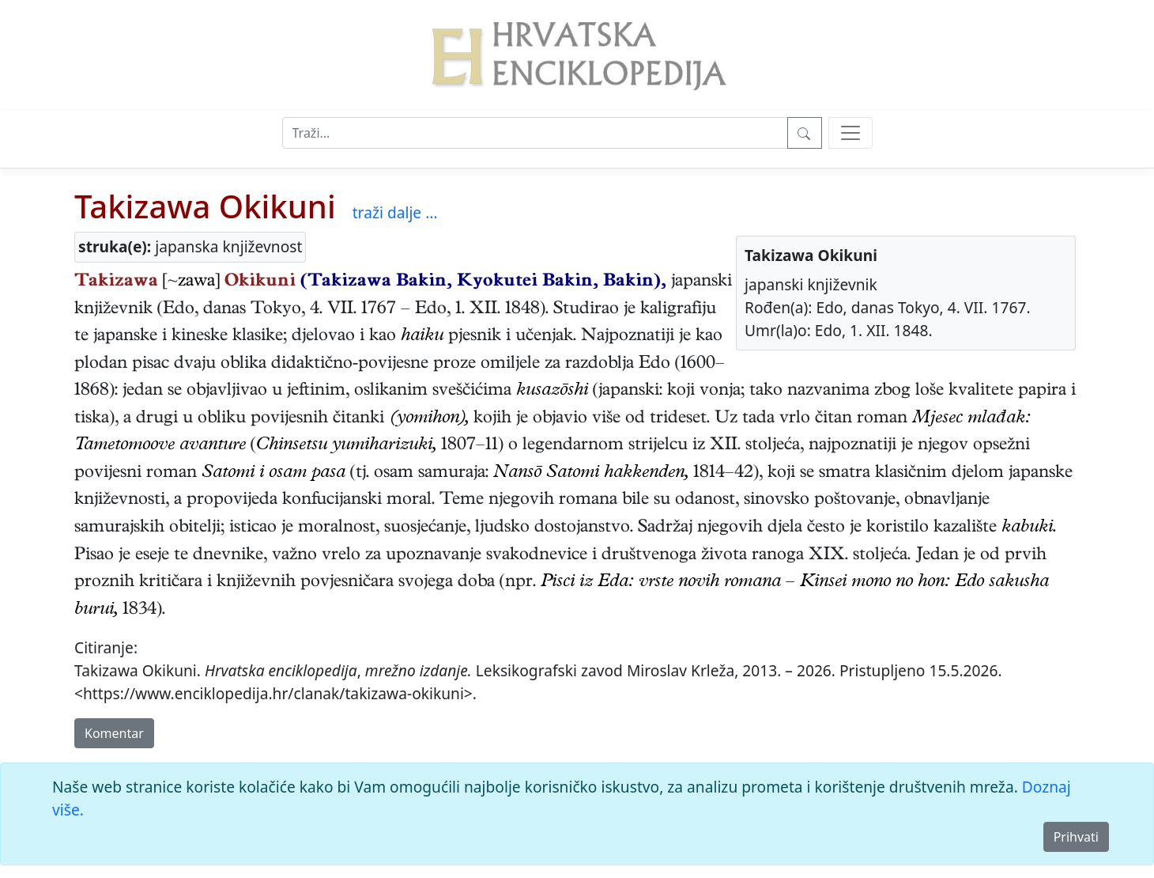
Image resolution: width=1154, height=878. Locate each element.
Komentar (114, 733)
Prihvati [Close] (1076, 837)
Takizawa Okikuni (205, 206)
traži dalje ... (395, 212)
